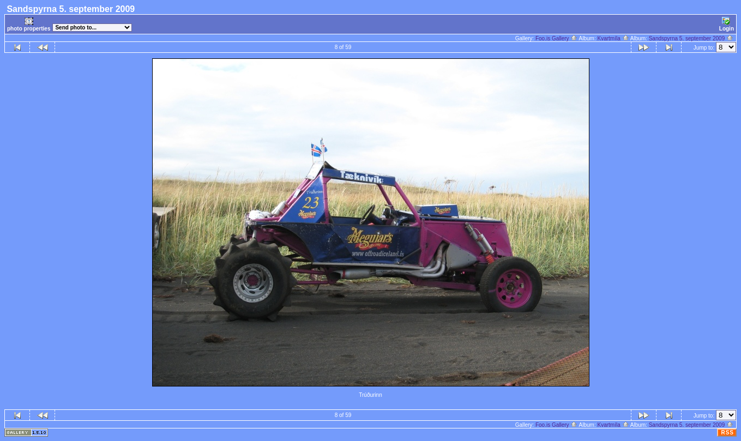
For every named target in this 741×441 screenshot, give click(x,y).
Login (726, 24)
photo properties (28, 24)
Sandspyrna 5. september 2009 (691, 38)
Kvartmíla (613, 38)
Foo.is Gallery (556, 38)
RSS (727, 433)
